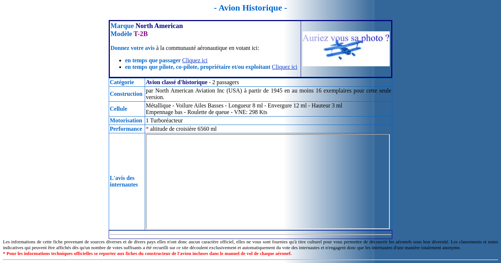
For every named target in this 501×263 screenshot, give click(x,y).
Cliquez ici (195, 60)
